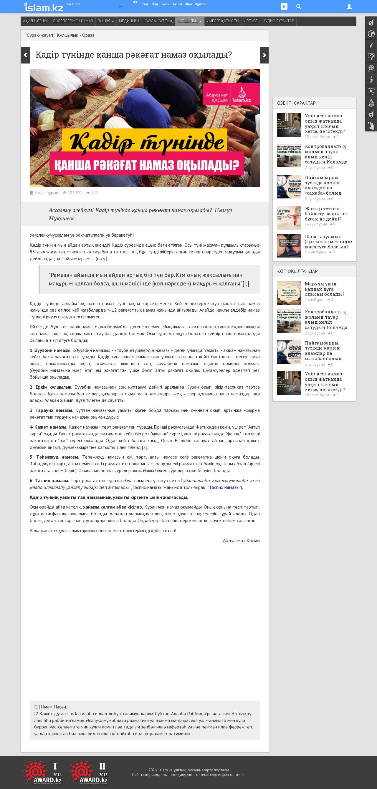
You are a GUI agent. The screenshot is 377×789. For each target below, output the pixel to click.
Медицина (129, 21)
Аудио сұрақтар (278, 21)
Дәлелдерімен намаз (73, 21)
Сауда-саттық (159, 21)
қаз (70, 3)
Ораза (88, 35)
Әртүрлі (251, 21)
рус (78, 3)
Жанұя (106, 21)
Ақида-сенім (35, 21)
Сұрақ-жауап (40, 35)
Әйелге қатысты (223, 21)
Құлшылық (190, 21)
